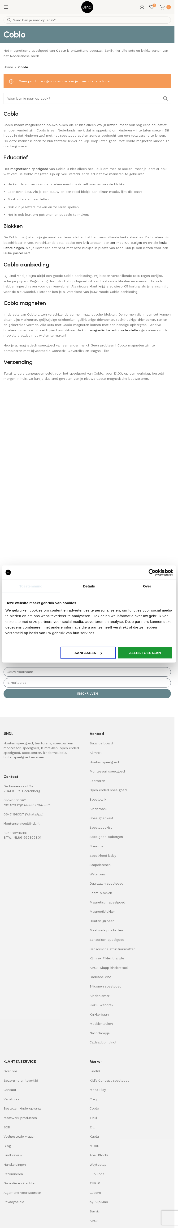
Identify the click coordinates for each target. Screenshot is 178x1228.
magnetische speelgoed (29, 169)
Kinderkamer (99, 996)
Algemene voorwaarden (22, 1192)
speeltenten (31, 753)
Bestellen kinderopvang (22, 1108)
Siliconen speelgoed (106, 986)
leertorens (43, 743)
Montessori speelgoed (107, 771)
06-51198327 (14, 814)
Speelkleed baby (103, 855)
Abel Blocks (99, 1155)
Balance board (101, 743)
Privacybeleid (14, 1202)
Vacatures (11, 1099)
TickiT (94, 1118)
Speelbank (98, 799)
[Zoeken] (87, 20)
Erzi (93, 1127)
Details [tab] (89, 586)
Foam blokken (101, 893)
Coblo (94, 1108)
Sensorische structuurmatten (112, 949)
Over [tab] (147, 586)
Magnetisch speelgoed (107, 902)
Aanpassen (88, 653)
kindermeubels (54, 753)
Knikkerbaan (99, 1014)
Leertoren (97, 781)
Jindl (95, 1071)
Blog (7, 1146)
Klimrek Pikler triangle (107, 958)
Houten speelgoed (18, 743)
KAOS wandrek (101, 1005)
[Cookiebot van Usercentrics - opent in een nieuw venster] (152, 572)
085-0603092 (15, 800)
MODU (94, 1146)
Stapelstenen (100, 865)
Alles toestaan (145, 653)
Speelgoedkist (101, 827)
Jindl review (13, 1155)
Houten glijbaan (102, 921)
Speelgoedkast (101, 818)
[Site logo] (87, 7)
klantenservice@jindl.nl (21, 823)
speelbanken (63, 743)
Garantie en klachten (20, 1183)
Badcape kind (100, 977)
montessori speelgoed (21, 748)
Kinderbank (98, 809)
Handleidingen (15, 1164)
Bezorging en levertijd (21, 1080)
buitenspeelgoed (17, 757)
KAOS (94, 1221)
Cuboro (95, 1192)
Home (8, 67)
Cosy (93, 1099)
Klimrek (95, 753)
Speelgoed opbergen (106, 837)
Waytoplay (98, 1164)
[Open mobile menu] (6, 7)
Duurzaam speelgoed (106, 883)
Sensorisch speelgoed (107, 939)
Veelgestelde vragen (19, 1136)
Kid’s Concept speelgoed (110, 1080)
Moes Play (98, 1090)
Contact (10, 1090)
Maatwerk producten (106, 930)
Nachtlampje (100, 1033)
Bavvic (95, 1211)
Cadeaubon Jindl (103, 1042)
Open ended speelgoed (108, 790)
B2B (7, 1127)
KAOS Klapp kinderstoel (109, 968)
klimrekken (49, 748)
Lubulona (97, 1174)
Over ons (10, 1071)
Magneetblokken (103, 911)
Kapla (94, 1136)
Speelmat (97, 846)
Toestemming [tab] (31, 586)
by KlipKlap (99, 1202)
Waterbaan (98, 874)
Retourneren (13, 1174)
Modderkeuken (101, 1023)
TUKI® (95, 1183)
